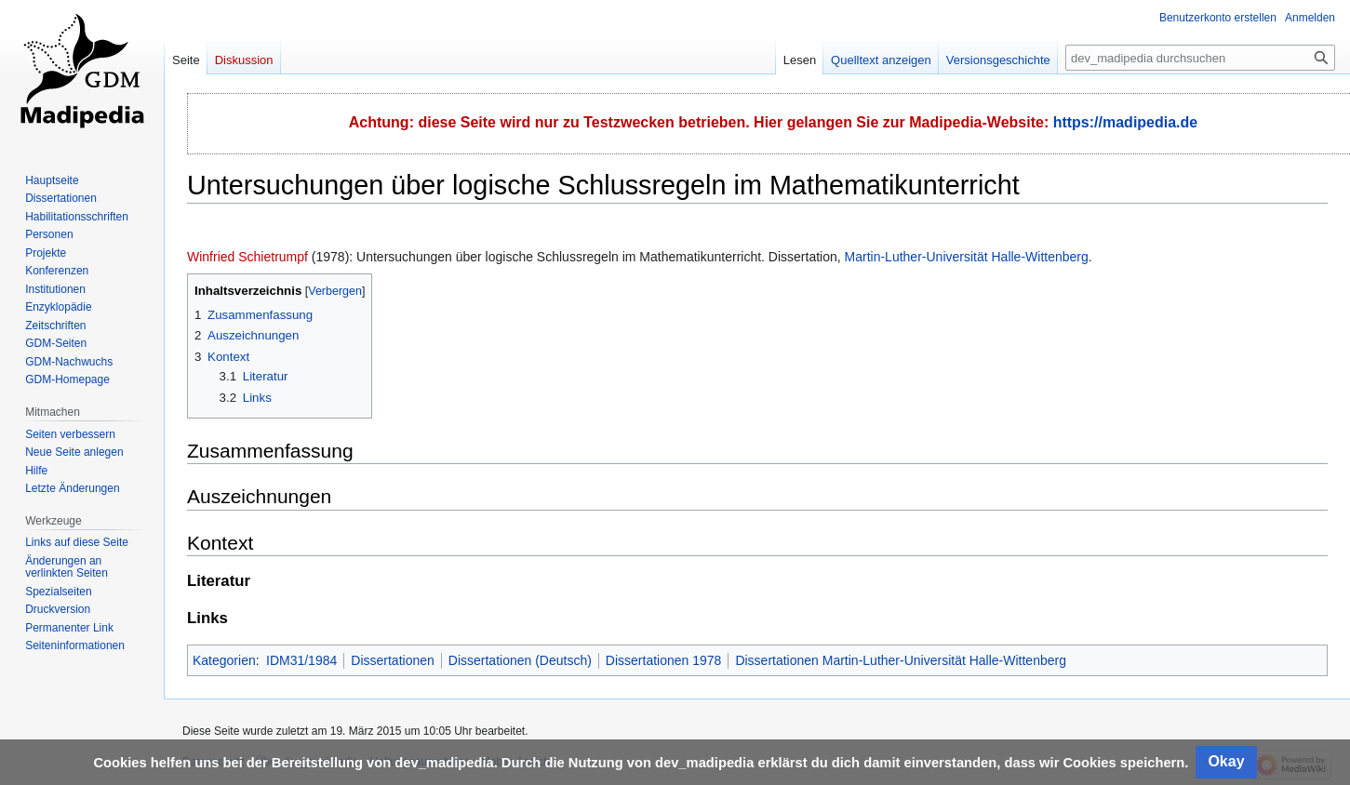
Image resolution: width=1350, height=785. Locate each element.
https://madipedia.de (1125, 122)
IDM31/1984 (301, 660)
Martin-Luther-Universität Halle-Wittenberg (967, 256)
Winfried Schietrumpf (247, 256)
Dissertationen (392, 660)
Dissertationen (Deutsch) (520, 660)
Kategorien (224, 660)
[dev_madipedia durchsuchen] (1200, 58)
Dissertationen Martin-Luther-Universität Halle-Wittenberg (900, 660)
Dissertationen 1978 (664, 660)
